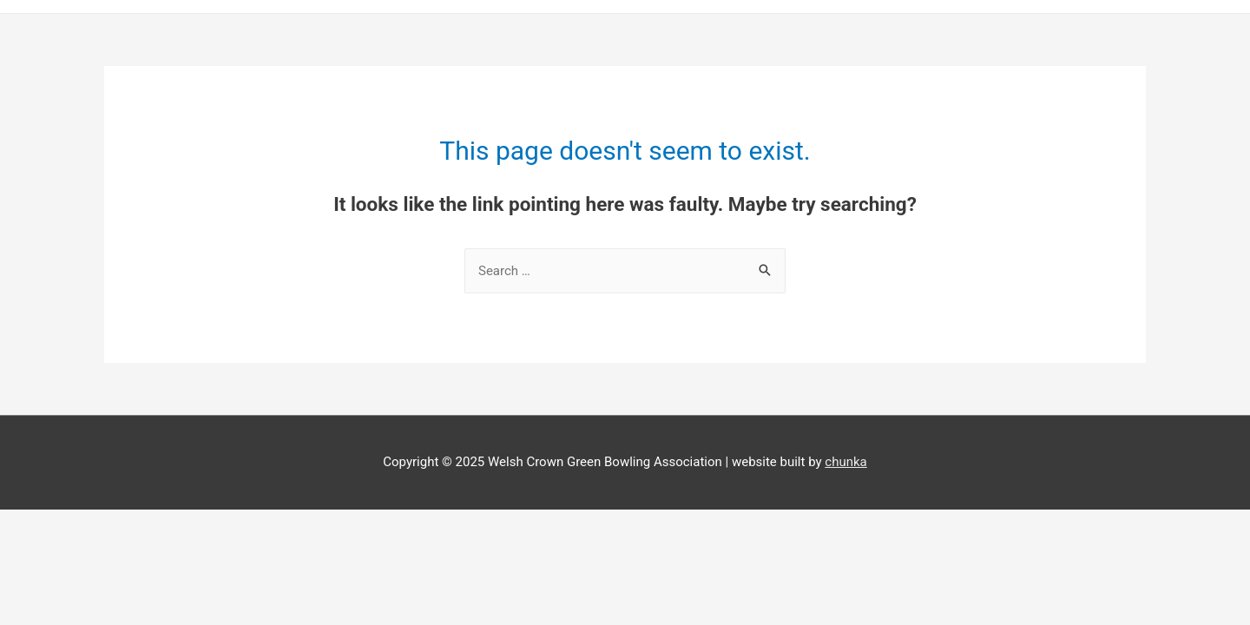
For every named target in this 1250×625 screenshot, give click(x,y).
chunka (845, 462)
